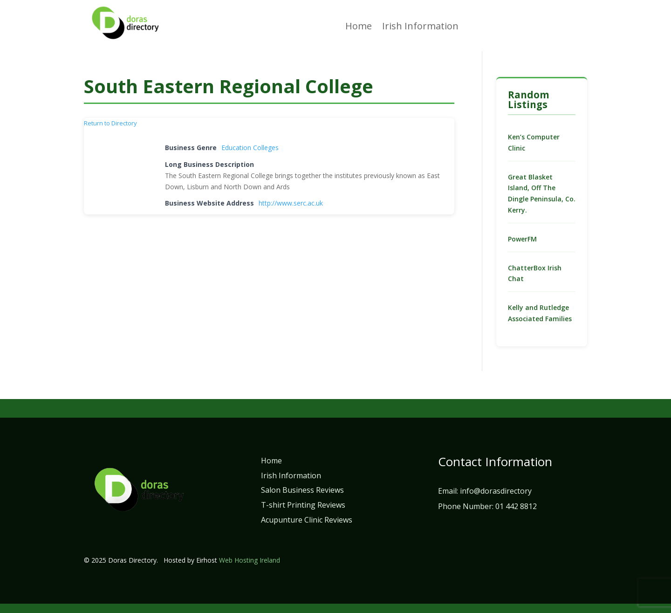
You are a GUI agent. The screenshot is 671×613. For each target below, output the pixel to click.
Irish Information (420, 27)
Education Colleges (250, 147)
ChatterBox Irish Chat (534, 273)
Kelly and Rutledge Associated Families (540, 313)
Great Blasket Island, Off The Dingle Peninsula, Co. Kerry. (541, 193)
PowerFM (522, 238)
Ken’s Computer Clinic (534, 142)
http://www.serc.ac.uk (291, 203)
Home (358, 27)
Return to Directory (110, 123)
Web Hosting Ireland (249, 560)
